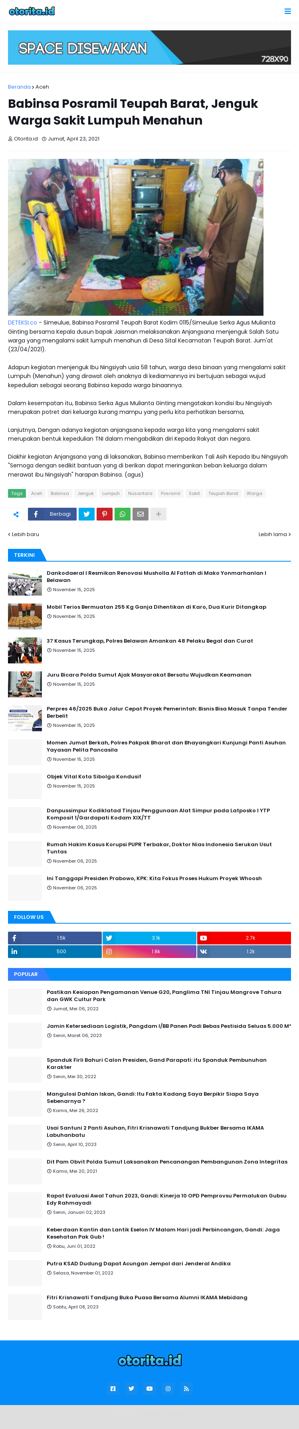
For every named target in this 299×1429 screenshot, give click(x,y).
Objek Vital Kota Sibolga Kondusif (94, 776)
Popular (26, 974)
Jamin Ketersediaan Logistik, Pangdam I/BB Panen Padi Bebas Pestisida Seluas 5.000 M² (169, 1026)
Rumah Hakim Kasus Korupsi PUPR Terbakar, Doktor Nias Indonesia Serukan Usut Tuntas (159, 848)
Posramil (170, 493)
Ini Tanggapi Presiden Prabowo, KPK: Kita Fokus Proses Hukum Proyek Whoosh (154, 878)
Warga (254, 493)
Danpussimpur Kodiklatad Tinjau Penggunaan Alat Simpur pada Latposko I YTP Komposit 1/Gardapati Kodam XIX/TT (158, 814)
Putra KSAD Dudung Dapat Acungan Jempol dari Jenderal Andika (139, 1263)
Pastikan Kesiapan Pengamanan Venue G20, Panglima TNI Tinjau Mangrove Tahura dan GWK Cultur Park (164, 996)
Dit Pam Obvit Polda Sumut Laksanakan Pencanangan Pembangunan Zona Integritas (167, 1162)
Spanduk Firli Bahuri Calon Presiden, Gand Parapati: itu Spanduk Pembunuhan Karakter (157, 1064)
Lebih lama (273, 534)
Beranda (19, 87)
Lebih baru (25, 534)
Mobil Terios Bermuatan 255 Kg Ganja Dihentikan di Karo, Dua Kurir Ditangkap (156, 607)
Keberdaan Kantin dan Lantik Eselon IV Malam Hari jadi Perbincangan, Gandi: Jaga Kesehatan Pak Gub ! (163, 1233)
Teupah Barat (223, 493)
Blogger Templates (165, 1415)
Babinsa (60, 493)
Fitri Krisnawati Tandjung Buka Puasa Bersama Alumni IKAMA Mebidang (147, 1297)
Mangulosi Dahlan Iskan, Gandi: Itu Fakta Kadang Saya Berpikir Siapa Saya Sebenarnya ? (153, 1098)
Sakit (194, 493)
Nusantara (140, 493)
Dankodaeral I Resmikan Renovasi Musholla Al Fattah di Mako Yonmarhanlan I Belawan (156, 577)
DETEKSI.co (22, 323)
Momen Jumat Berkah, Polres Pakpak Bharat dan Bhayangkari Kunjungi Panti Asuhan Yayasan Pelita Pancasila (166, 746)
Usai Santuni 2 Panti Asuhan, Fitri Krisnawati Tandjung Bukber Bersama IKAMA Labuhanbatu (155, 1131)
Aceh (42, 87)
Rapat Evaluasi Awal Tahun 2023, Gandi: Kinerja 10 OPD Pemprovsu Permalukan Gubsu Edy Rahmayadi (167, 1199)
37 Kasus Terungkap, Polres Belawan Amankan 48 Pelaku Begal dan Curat (150, 641)
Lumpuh (111, 493)
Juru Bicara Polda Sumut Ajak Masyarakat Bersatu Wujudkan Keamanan (149, 675)
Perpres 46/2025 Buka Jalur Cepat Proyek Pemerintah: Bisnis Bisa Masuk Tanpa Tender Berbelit (167, 712)
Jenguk (85, 493)
